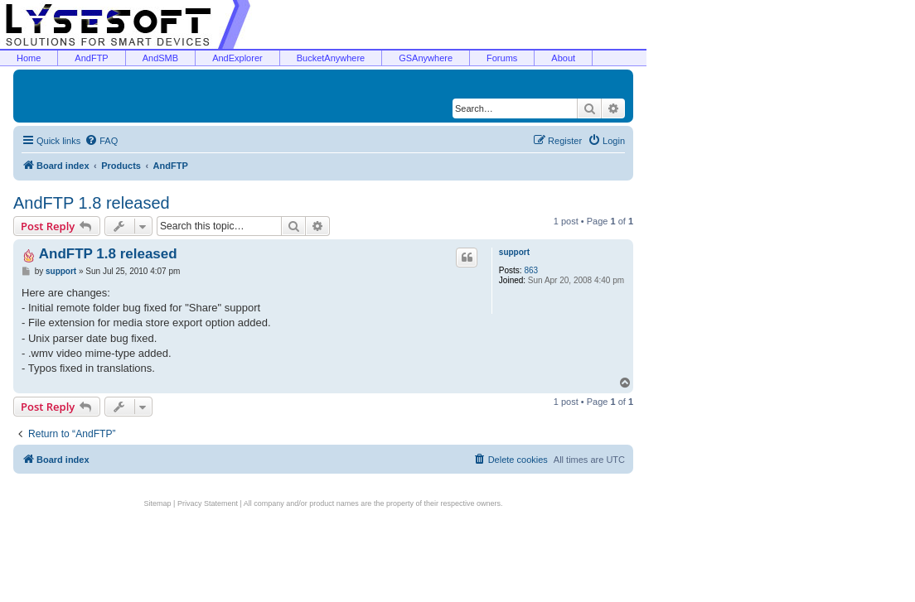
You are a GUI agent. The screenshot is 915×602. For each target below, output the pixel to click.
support (514, 252)
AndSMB (160, 58)
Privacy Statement (207, 503)
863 (531, 270)
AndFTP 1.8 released (91, 203)
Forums (502, 58)
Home (29, 58)
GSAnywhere (426, 58)
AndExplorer (237, 58)
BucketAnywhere (331, 58)
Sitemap (158, 503)
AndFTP (91, 58)
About (563, 58)
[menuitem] (101, 141)
